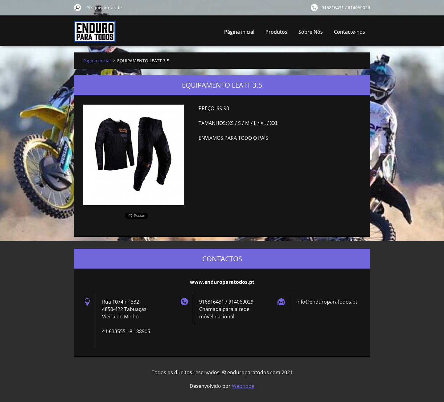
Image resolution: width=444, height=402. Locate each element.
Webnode (243, 386)
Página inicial (239, 31)
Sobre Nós (310, 31)
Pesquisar (77, 7)
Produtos (276, 31)
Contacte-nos (349, 31)
